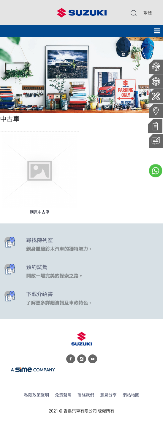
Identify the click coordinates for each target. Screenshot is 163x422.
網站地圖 (131, 395)
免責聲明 (63, 395)
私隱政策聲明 (36, 395)
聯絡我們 (85, 395)
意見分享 (108, 395)
